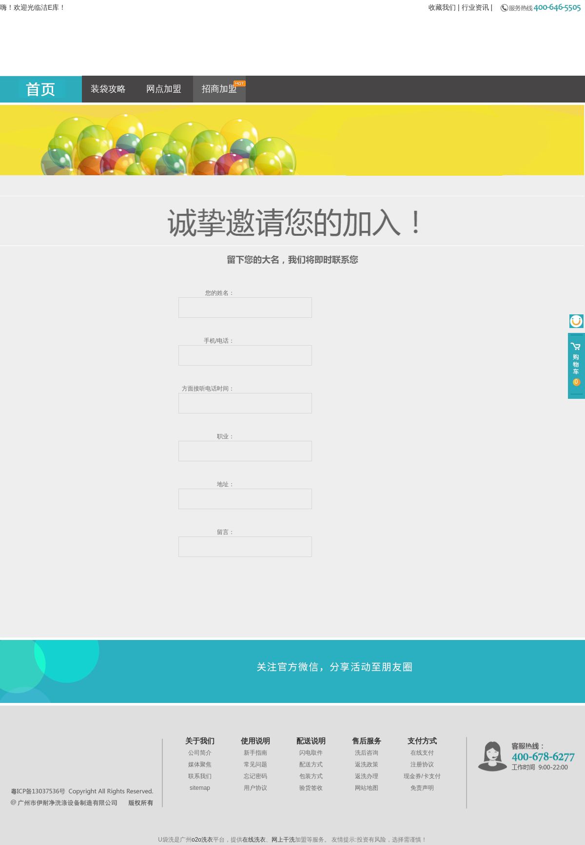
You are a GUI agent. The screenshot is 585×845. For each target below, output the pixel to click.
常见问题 (255, 764)
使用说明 (255, 741)
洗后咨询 (366, 752)
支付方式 (422, 741)
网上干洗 (283, 839)
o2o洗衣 (202, 839)
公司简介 (200, 752)
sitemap (200, 787)
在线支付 (422, 752)
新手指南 (255, 752)
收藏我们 (442, 7)
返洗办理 (366, 776)
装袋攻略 (108, 89)
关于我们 (199, 741)
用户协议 (255, 787)
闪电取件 (311, 752)
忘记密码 (255, 776)
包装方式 (311, 776)
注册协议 (422, 764)
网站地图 (366, 787)
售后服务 (366, 741)
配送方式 (311, 764)
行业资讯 (475, 7)
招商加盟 (224, 87)
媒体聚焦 (200, 764)
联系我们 (200, 776)
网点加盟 (163, 89)
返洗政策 (366, 764)
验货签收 (311, 787)
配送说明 (311, 741)
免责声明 (422, 787)
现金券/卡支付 (422, 776)
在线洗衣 (254, 839)
